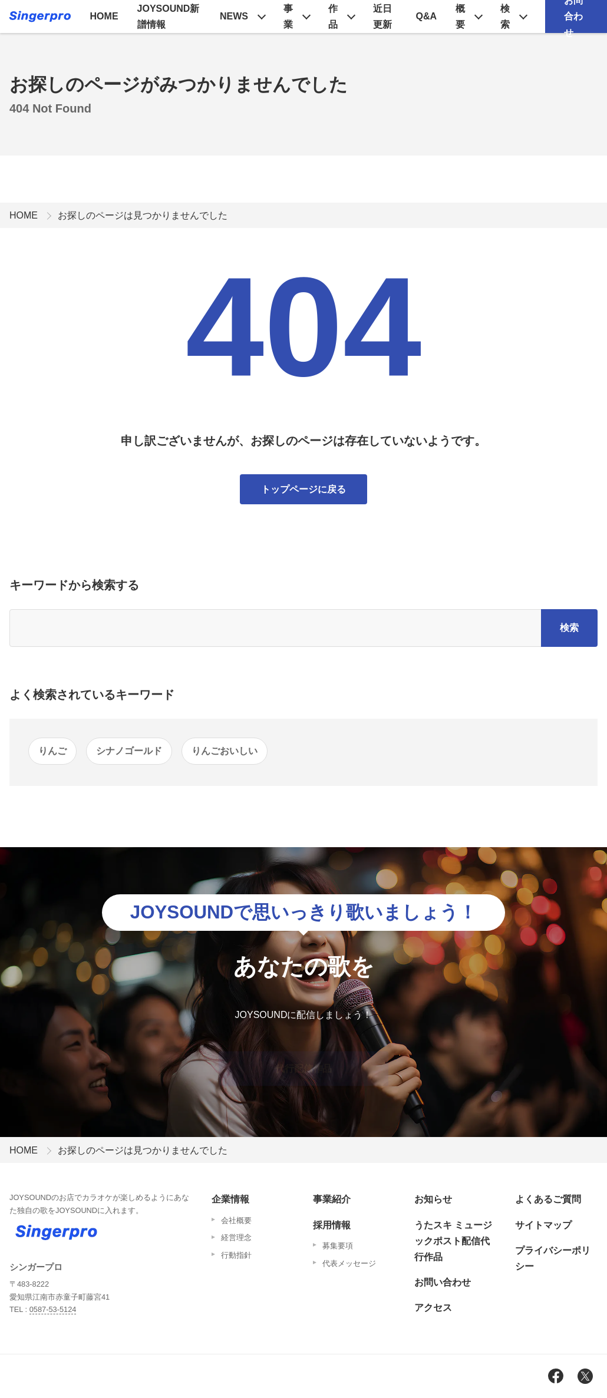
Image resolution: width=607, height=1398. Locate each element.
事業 (288, 16)
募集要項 (337, 1245)
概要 (460, 16)
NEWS (234, 16)
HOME (104, 16)
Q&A (426, 16)
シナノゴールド (129, 751)
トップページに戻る (303, 489)
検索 (505, 16)
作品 (333, 16)
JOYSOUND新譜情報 (168, 16)
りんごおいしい (225, 751)
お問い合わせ (442, 1282)
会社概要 (236, 1220)
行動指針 (236, 1255)
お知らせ (433, 1199)
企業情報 (230, 1199)
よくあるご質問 (548, 1199)
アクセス (433, 1308)
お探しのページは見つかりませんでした (142, 215)
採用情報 (332, 1225)
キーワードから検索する (74, 585)
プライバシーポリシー (552, 1258)
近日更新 (382, 16)
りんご (52, 751)
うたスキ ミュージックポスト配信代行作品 (453, 1241)
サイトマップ (543, 1225)
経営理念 (236, 1237)
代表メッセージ (349, 1263)
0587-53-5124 (53, 1309)
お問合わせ (573, 16)
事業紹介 (332, 1199)
